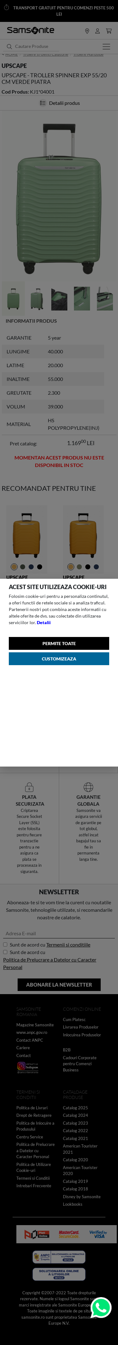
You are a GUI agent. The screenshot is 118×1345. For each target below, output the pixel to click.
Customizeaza (59, 658)
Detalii (44, 622)
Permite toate (59, 643)
